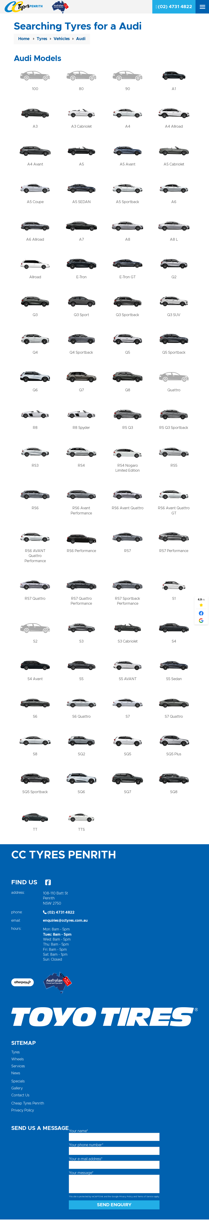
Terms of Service (145, 1208)
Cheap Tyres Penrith (27, 1115)
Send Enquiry (114, 1216)
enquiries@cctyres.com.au (65, 932)
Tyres (15, 1064)
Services (18, 1078)
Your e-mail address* (85, 1170)
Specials (18, 1093)
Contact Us (20, 1107)
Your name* (78, 1143)
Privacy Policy (22, 1122)
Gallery (17, 1100)
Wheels (17, 1071)
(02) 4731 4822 (174, 7)
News (15, 1085)
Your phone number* (86, 1157)
